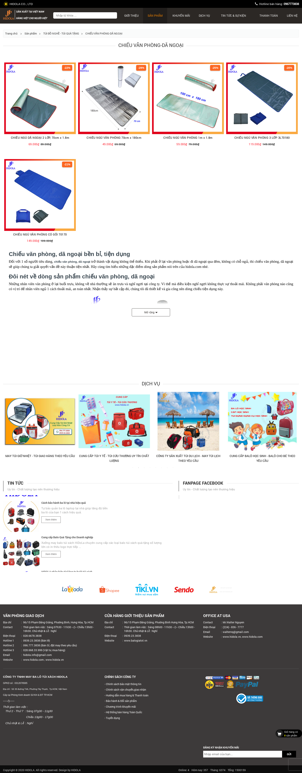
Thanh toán (268, 15)
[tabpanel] (40, 426)
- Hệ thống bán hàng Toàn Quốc (123, 712)
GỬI (289, 754)
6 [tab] (161, 469)
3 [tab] (144, 469)
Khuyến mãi (181, 15)
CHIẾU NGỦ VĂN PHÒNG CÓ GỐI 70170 (40, 234)
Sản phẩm (155, 15)
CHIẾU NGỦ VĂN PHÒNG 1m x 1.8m (188, 137)
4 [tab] (150, 469)
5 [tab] (156, 469)
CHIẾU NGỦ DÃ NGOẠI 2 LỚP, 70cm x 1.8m (40, 137)
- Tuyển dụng (112, 718)
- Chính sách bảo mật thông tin (123, 684)
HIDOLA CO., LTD (19, 4)
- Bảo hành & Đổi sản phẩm (121, 701)
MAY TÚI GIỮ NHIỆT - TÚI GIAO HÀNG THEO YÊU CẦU (40, 456)
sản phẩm (288, 733)
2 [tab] (138, 469)
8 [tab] (173, 469)
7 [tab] (167, 469)
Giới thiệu (131, 15)
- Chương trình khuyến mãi (120, 706)
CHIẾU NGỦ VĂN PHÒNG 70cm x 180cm (114, 137)
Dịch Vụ (204, 15)
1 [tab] (133, 469)
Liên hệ (292, 15)
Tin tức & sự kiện (233, 15)
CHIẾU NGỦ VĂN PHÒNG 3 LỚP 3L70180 (262, 137)
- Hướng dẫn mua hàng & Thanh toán (126, 695)
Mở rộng (149, 312)
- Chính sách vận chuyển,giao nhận (125, 689)
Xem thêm (51, 521)
